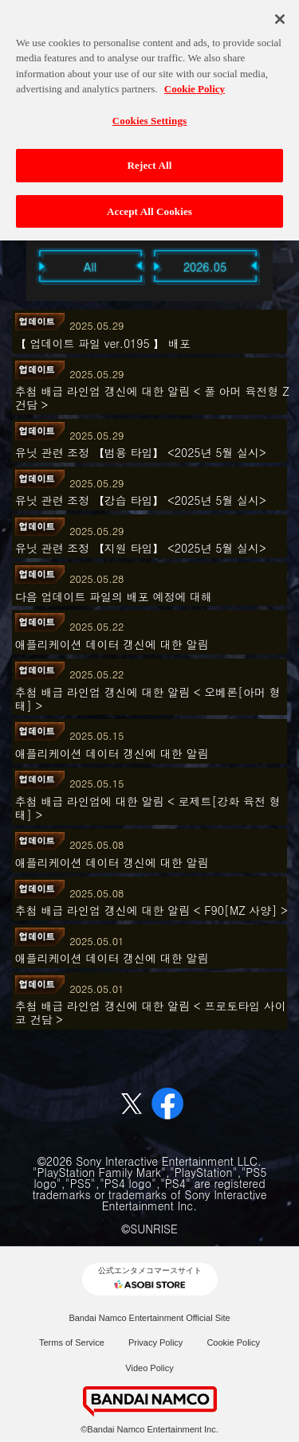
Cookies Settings (149, 114)
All (90, 267)
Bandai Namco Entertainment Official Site (149, 1318)
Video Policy (149, 1368)
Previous (18, 265)
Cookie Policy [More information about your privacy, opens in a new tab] (194, 83)
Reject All (150, 160)
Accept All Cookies (149, 206)
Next (281, 265)
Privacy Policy (155, 1342)
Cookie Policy (233, 1342)
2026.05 (204, 267)
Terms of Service (71, 1342)
